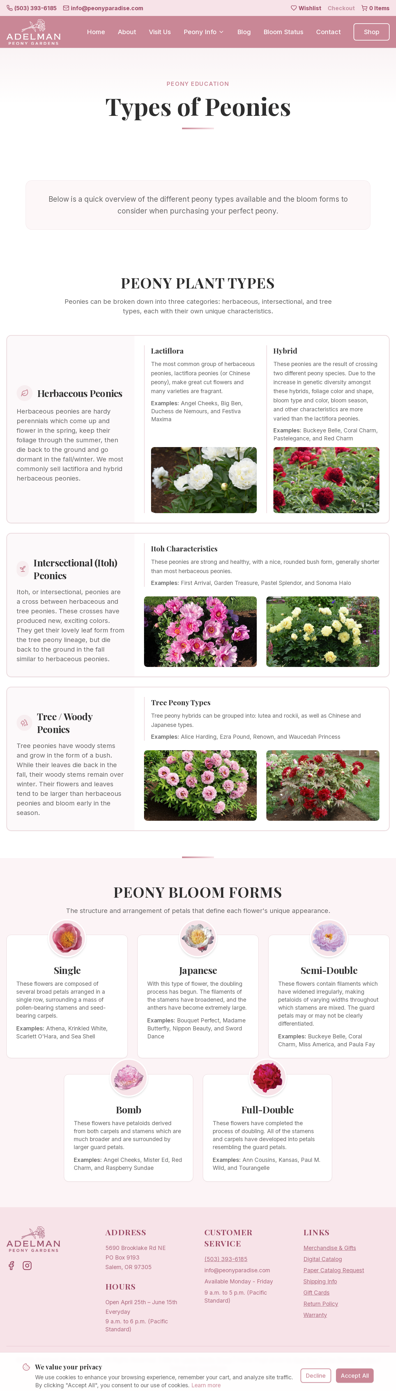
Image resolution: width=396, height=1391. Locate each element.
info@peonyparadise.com (237, 1270)
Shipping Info (320, 1281)
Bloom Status (283, 32)
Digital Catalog (322, 1259)
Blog (244, 32)
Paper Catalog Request (333, 1270)
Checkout (341, 8)
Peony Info (204, 32)
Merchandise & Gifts (329, 1248)
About (127, 32)
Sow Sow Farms (315, 1360)
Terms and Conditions (198, 1368)
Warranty (315, 1315)
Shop (371, 32)
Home (96, 32)
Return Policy (320, 1303)
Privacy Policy (358, 1360)
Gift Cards (316, 1292)
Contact (328, 32)
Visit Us (160, 32)
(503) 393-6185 (226, 1259)
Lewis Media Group (207, 1360)
